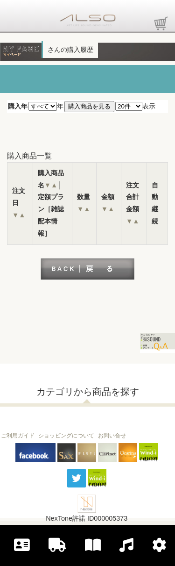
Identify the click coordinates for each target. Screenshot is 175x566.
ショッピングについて (66, 435)
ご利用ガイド (18, 435)
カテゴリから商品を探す (87, 392)
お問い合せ (112, 435)
